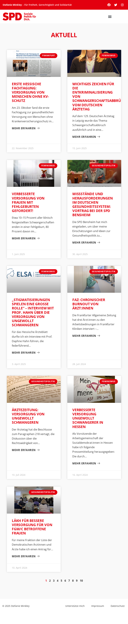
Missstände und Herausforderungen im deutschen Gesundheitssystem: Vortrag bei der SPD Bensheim (92, 204)
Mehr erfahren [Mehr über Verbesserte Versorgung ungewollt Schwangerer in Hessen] (84, 463)
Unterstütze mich (75, 605)
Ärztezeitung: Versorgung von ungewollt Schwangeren (28, 416)
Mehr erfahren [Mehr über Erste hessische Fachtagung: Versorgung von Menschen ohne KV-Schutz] (24, 128)
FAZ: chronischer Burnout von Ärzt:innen (88, 303)
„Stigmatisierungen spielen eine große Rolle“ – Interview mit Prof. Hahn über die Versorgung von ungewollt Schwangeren (33, 312)
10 (81, 580)
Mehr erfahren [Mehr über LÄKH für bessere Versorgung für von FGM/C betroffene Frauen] (24, 556)
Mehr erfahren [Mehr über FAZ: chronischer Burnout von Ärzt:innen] (84, 335)
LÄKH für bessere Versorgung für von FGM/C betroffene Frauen (32, 527)
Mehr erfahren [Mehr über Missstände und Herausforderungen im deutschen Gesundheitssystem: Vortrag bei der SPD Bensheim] (84, 242)
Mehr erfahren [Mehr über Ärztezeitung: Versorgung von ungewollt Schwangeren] (24, 450)
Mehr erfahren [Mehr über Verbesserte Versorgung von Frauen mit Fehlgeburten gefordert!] (24, 238)
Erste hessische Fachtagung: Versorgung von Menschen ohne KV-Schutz (30, 92)
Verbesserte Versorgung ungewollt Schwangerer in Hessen (87, 418)
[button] (122, 16)
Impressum (97, 605)
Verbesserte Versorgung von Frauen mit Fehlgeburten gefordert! (28, 202)
